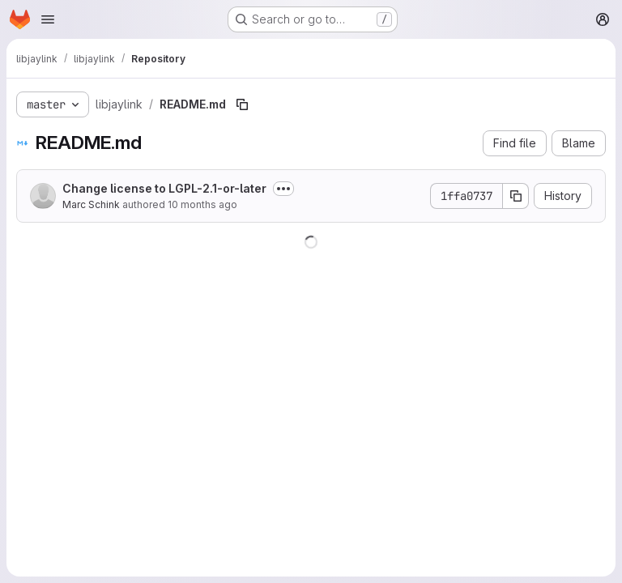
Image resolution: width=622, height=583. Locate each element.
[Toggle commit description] (283, 188)
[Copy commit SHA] (516, 196)
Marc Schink (91, 204)
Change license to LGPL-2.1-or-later (164, 188)
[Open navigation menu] (48, 19)
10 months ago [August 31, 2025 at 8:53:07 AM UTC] (202, 204)
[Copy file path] (242, 104)
